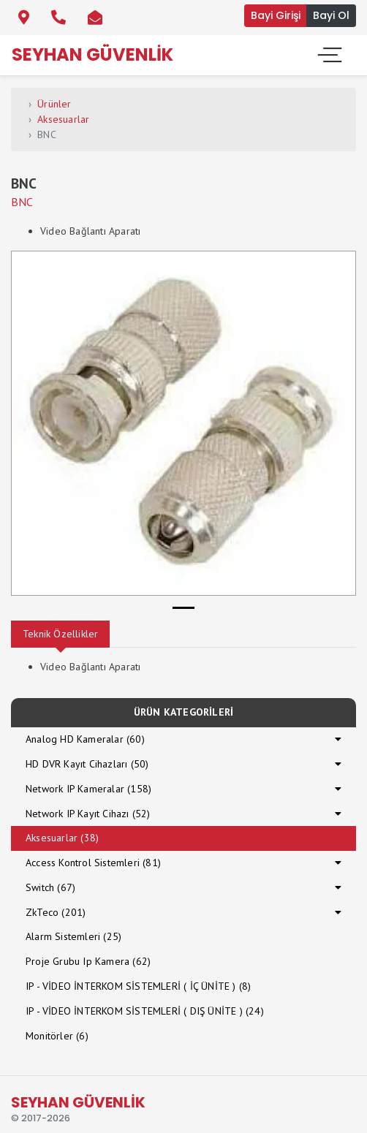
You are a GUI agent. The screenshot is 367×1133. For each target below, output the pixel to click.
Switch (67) (50, 887)
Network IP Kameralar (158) (88, 788)
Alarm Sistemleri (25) (73, 936)
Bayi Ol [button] (331, 15)
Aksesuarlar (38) (62, 837)
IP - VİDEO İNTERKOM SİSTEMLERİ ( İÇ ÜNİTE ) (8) (138, 986)
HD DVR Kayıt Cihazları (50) (87, 763)
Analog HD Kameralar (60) (85, 739)
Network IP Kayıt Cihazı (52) (88, 813)
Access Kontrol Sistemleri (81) (93, 862)
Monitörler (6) (57, 1035)
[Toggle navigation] (328, 55)
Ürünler (54, 103)
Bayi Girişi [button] (275, 15)
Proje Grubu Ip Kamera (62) (88, 961)
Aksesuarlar (63, 119)
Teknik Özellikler (60, 633)
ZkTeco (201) (56, 912)
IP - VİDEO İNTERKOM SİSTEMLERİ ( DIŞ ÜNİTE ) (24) (145, 1011)
